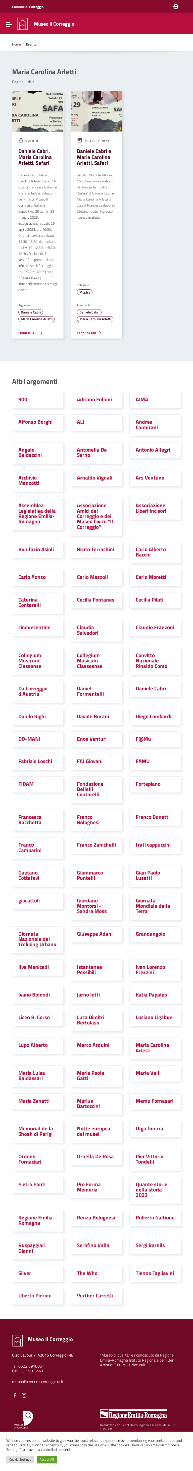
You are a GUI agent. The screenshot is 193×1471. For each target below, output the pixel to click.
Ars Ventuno (150, 477)
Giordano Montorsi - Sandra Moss (92, 905)
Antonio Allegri (153, 450)
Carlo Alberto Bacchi (151, 552)
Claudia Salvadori (87, 630)
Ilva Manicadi (33, 967)
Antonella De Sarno (92, 452)
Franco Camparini (29, 847)
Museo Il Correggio (54, 24)
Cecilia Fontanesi (96, 599)
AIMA (142, 399)
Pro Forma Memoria (89, 1187)
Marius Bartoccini (88, 1103)
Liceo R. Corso (34, 1017)
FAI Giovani (90, 761)
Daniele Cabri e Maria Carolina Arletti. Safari (94, 157)
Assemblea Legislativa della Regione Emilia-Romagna (37, 513)
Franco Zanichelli (96, 845)
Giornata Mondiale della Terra (153, 905)
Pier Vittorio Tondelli (149, 1159)
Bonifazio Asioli (36, 549)
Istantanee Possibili (89, 969)
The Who (87, 1273)
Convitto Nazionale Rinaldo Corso (151, 660)
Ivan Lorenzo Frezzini (150, 969)
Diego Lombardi (153, 716)
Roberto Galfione (155, 1217)
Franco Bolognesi (88, 819)
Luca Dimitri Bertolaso (90, 1019)
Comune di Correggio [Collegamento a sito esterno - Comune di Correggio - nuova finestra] (27, 6)
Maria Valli (148, 1073)
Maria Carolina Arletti (37, 319)
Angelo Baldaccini (30, 452)
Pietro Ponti (31, 1184)
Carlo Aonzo (32, 577)
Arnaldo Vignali (94, 477)
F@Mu (143, 739)
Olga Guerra (149, 1128)
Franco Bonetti (153, 817)
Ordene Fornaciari (29, 1159)
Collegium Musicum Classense (29, 660)
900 (22, 399)
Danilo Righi (32, 716)
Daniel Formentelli (90, 691)
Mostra (84, 292)
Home (16, 44)
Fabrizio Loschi (35, 761)
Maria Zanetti (34, 1101)
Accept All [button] (47, 1459)
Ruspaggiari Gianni (31, 1247)
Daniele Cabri (31, 312)
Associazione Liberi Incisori (151, 507)
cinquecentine (34, 627)
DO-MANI (29, 739)
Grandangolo (150, 934)
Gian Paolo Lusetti (148, 875)
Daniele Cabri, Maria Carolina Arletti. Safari (35, 157)
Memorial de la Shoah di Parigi (35, 1131)
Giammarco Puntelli (90, 875)
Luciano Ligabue (154, 1017)
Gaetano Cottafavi (28, 875)
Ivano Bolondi (34, 994)
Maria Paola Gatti (90, 1075)
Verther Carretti (95, 1295)
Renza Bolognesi (96, 1217)
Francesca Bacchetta (29, 819)
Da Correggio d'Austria (32, 691)
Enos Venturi (92, 739)
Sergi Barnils (150, 1245)
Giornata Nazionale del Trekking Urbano (37, 939)
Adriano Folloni (94, 399)
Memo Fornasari (154, 1101)
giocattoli (29, 900)
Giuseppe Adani (95, 934)
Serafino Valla (93, 1245)
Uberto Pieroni (35, 1295)
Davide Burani (93, 716)
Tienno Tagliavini (155, 1273)
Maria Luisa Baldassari (31, 1075)
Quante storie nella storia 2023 (151, 1189)
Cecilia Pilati (149, 599)
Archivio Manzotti (28, 480)
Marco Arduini (93, 1045)
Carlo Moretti (151, 577)
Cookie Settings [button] (20, 1459)
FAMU (143, 761)
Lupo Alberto (33, 1045)
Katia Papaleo (151, 994)
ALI (80, 422)
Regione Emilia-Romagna (36, 1220)
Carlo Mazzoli (92, 577)
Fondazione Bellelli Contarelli (90, 789)
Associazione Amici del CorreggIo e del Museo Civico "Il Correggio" (95, 516)
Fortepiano (148, 784)
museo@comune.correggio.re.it (37, 1382)
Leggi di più (30, 332)
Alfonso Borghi (35, 422)
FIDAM (26, 784)
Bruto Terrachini (95, 549)
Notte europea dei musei (93, 1131)
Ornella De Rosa (95, 1156)
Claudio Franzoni (155, 627)
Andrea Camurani (147, 424)
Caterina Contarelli (29, 602)
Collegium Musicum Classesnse (90, 660)
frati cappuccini (153, 845)
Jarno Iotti (88, 994)
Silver (24, 1273)
